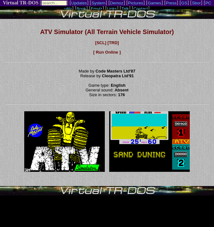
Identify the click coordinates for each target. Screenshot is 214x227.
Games (154, 3)
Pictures (135, 3)
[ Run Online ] (107, 52)
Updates (79, 3)
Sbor (196, 3)
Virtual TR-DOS (20, 2)
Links (112, 8)
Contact (140, 8)
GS (184, 3)
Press (171, 3)
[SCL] (100, 42)
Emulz (96, 8)
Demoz (116, 3)
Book (81, 8)
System (98, 3)
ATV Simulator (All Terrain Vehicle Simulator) (107, 31)
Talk (125, 8)
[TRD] (113, 42)
